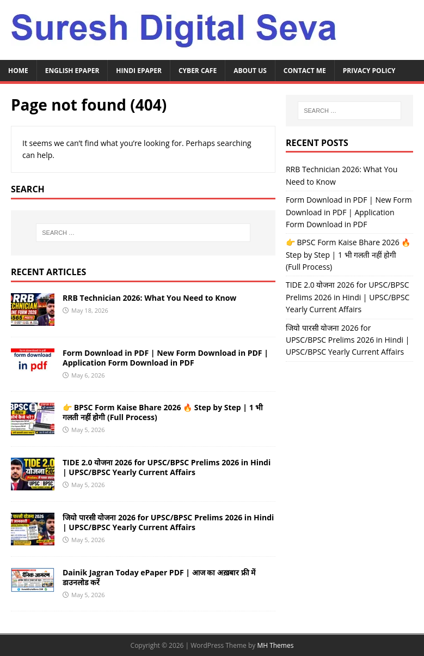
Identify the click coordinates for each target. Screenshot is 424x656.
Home (18, 70)
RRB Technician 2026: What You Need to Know (149, 298)
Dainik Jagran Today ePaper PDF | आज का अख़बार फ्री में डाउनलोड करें (159, 577)
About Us (250, 70)
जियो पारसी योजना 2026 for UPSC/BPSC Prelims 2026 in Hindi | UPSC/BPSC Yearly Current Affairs (168, 522)
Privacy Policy (369, 70)
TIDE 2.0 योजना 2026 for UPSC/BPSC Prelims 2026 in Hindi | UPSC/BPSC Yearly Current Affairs (167, 467)
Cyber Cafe (198, 70)
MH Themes (275, 645)
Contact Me (305, 70)
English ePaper (72, 70)
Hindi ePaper (139, 70)
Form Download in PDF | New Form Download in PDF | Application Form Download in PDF (165, 358)
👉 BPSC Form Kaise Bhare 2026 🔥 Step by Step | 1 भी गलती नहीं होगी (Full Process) (163, 412)
